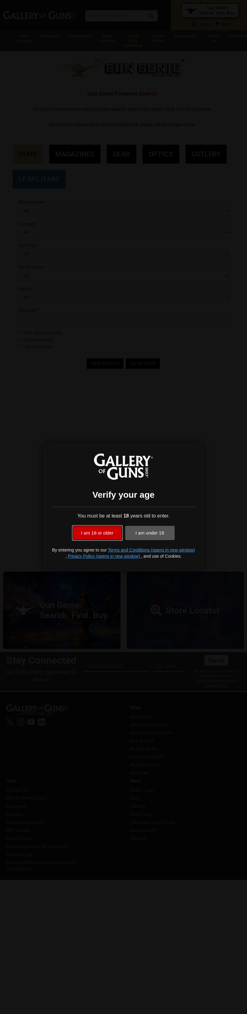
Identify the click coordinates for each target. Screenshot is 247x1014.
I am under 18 (149, 532)
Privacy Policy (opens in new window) (104, 556)
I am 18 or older (97, 532)
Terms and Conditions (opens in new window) (151, 549)
